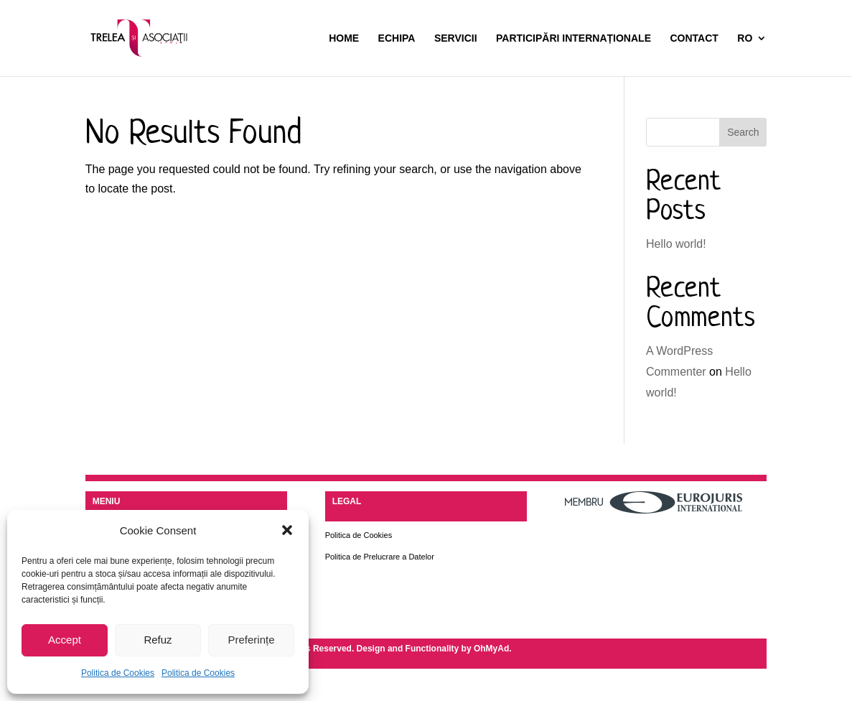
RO (744, 38)
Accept (64, 639)
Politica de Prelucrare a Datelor (379, 556)
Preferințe (251, 639)
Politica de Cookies (117, 673)
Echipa (397, 38)
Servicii (455, 38)
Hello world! (676, 244)
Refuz (158, 639)
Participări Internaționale (573, 38)
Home (344, 38)
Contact (694, 38)
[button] (287, 530)
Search (743, 132)
